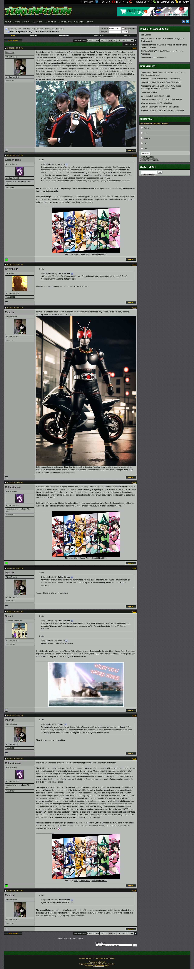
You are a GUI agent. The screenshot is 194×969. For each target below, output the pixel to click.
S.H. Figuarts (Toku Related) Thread (155, 96)
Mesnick (9, 52)
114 (97, 40)
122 (101, 40)
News (17, 21)
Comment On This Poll (150, 158)
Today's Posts (98, 35)
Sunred (9, 616)
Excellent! (147, 128)
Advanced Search (149, 175)
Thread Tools (129, 44)
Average (147, 138)
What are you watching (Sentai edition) (156, 103)
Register (33, 35)
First (89, 40)
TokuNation (26, 29)
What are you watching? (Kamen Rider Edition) (160, 107)
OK (145, 143)
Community (63, 35)
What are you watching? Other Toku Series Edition (161, 100)
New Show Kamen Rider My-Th (153, 58)
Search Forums (148, 167)
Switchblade (11, 269)
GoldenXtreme (13, 160)
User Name (104, 28)
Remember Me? (129, 29)
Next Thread (77, 938)
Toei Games (146, 35)
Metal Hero (102, 254)
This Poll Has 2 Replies (150, 160)
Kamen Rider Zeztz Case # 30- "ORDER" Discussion (162, 110)
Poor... (146, 149)
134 (123, 40)
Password (103, 32)
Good (146, 133)
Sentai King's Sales (149, 92)
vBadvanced (99, 966)
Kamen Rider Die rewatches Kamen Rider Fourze (161, 79)
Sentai (94, 254)
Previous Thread (65, 938)
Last (131, 40)
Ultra (76, 254)
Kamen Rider (84, 254)
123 (106, 40)
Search (127, 35)
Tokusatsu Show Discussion (54, 29)
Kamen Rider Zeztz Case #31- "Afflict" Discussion (161, 82)
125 (114, 40)
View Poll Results (148, 157)
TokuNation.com (14, 29)
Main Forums (37, 29)
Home (8, 21)
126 (118, 40)
